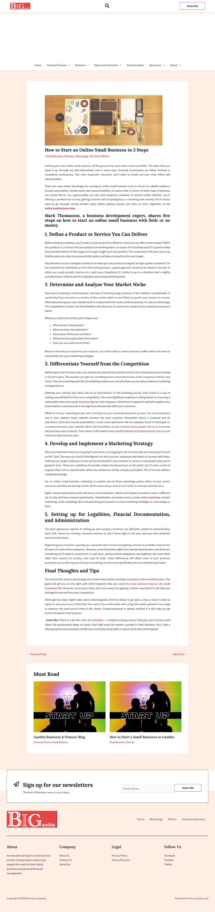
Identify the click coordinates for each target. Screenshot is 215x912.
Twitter (168, 864)
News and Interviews (108, 65)
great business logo (83, 401)
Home (37, 65)
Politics (172, 819)
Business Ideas (135, 65)
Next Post (180, 654)
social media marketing (146, 497)
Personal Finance (58, 65)
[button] (107, 6)
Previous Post (37, 654)
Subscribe (188, 787)
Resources (157, 65)
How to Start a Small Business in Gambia (142, 737)
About (175, 65)
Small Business (54, 156)
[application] (68, 65)
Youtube (169, 859)
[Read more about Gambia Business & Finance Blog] (69, 706)
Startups (69, 156)
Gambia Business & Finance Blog (59, 737)
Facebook (170, 855)
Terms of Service (121, 859)
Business (82, 65)
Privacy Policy (120, 855)
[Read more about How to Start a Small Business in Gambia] (146, 706)
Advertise (65, 864)
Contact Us (65, 859)
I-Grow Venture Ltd (198, 898)
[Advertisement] (107, 37)
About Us (64, 855)
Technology (81, 156)
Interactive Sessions (193, 819)
